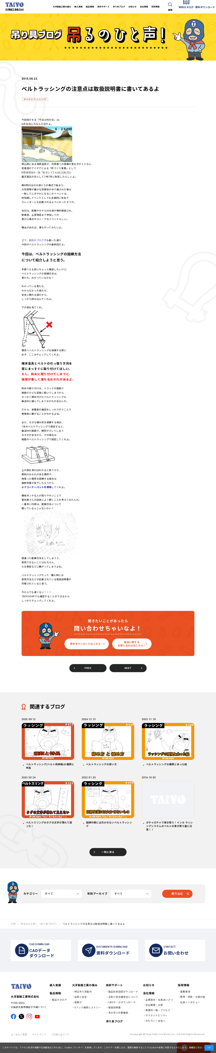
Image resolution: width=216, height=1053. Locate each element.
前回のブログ (36, 240)
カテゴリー (30, 902)
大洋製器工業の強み (85, 997)
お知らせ (148, 997)
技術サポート (114, 997)
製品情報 (55, 1005)
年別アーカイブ (97, 902)
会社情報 (148, 1005)
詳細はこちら (195, 1047)
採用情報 (183, 997)
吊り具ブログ (114, 1033)
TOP (13, 932)
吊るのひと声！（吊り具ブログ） (39, 932)
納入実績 (55, 997)
